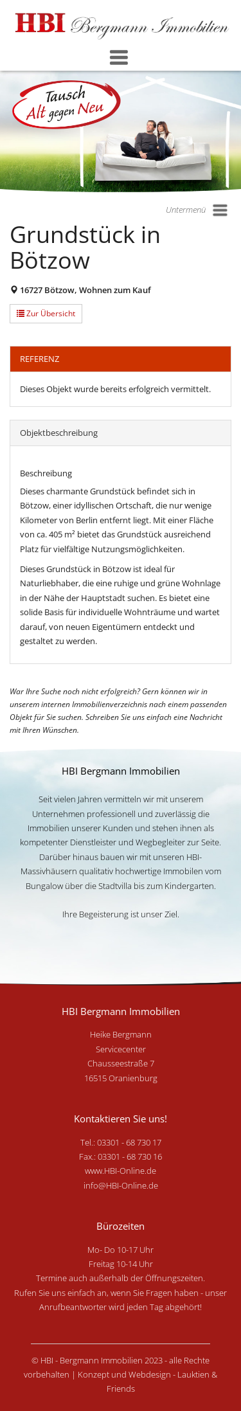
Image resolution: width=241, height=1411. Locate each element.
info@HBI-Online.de (121, 1185)
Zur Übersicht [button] (46, 313)
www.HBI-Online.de (120, 1170)
